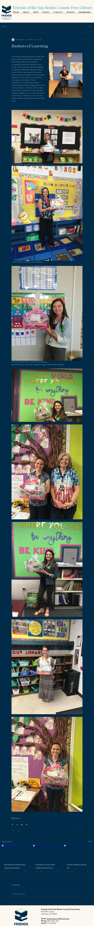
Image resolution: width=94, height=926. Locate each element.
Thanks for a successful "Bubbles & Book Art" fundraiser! (45, 866)
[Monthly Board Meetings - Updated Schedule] (16, 853)
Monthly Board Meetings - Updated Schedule (15, 866)
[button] (90, 26)
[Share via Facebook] (12, 825)
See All (90, 841)
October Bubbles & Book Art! (77, 866)
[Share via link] (26, 825)
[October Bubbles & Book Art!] (78, 853)
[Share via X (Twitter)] (17, 825)
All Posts (4, 26)
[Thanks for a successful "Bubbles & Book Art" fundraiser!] (47, 853)
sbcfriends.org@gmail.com (58, 918)
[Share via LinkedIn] (22, 825)
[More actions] (81, 39)
